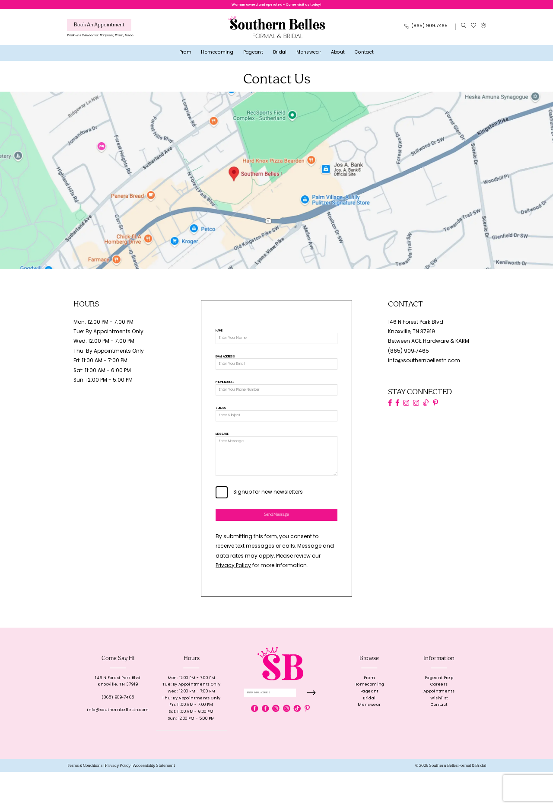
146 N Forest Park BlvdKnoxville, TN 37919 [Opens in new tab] (117, 716)
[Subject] (276, 432)
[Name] (276, 343)
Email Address (225, 364)
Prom (369, 713)
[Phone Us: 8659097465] (426, 30)
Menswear (369, 740)
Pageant (369, 726)
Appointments (438, 726)
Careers (439, 720)
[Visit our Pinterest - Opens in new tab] (435, 406)
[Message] (276, 481)
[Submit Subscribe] (311, 729)
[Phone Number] (276, 403)
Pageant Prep (439, 713)
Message (222, 453)
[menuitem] (100, 33)
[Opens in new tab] (276, 184)
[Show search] (463, 30)
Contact (439, 740)
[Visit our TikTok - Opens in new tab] (426, 406)
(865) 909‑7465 (408, 355)
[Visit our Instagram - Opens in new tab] (406, 406)
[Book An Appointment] (99, 28)
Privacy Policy (233, 600)
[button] (483, 30)
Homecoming (369, 720)
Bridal (369, 733)
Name (219, 334)
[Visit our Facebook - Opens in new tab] (390, 406)
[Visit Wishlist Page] (473, 30)
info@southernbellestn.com (424, 364)
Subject (222, 423)
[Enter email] (280, 729)
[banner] (276, 30)
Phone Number (225, 394)
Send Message (277, 548)
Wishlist (439, 733)
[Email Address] (276, 373)
